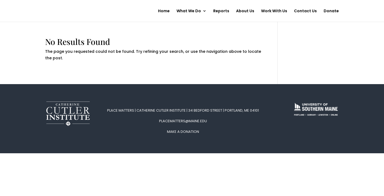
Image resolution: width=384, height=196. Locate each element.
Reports (221, 11)
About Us (245, 11)
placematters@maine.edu (183, 121)
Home (164, 11)
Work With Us (274, 11)
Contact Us (305, 11)
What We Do (188, 11)
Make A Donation (183, 131)
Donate (331, 11)
